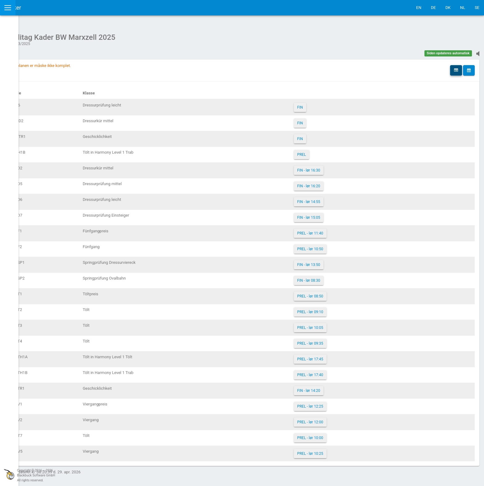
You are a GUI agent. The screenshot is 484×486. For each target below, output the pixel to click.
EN (418, 7)
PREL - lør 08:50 (339, 293)
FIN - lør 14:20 (337, 387)
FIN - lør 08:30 (337, 277)
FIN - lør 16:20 (337, 183)
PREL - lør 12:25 (339, 403)
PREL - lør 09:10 (339, 309)
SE (477, 7)
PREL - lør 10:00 (339, 435)
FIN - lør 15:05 (337, 214)
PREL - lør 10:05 (339, 324)
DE (433, 7)
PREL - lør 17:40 (339, 372)
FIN (329, 104)
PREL (330, 151)
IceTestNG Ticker (34, 7)
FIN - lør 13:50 (337, 262)
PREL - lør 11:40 (339, 230)
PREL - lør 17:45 (339, 356)
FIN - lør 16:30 (337, 167)
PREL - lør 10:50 (339, 246)
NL (462, 7)
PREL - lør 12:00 (339, 419)
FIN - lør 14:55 (337, 199)
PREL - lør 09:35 (339, 340)
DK (448, 7)
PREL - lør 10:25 (339, 450)
